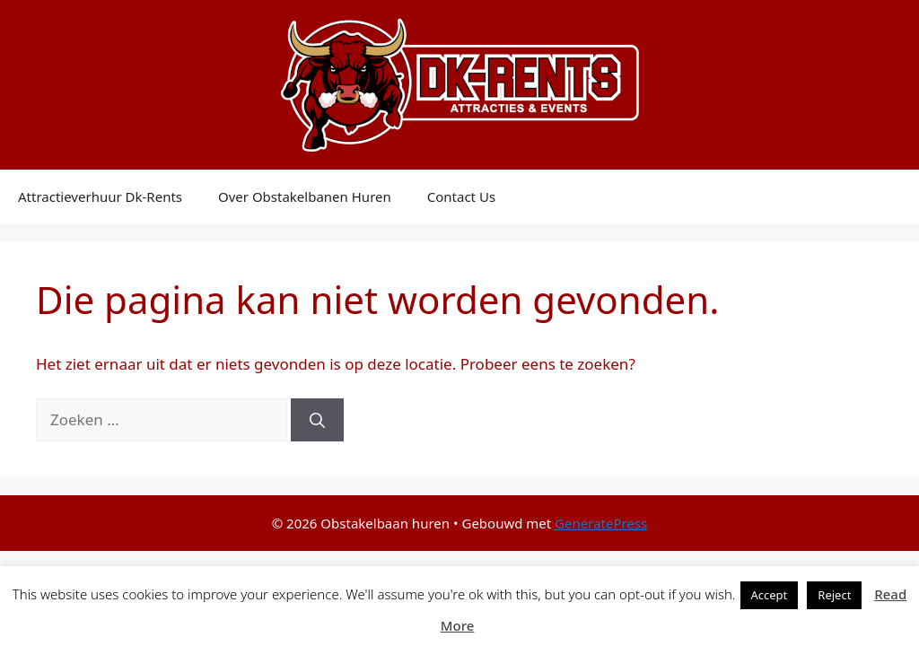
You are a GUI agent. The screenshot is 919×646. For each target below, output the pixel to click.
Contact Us (461, 196)
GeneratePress (601, 523)
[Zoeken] (317, 419)
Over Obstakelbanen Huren (304, 196)
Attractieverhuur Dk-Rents (100, 196)
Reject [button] (834, 595)
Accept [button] (769, 595)
